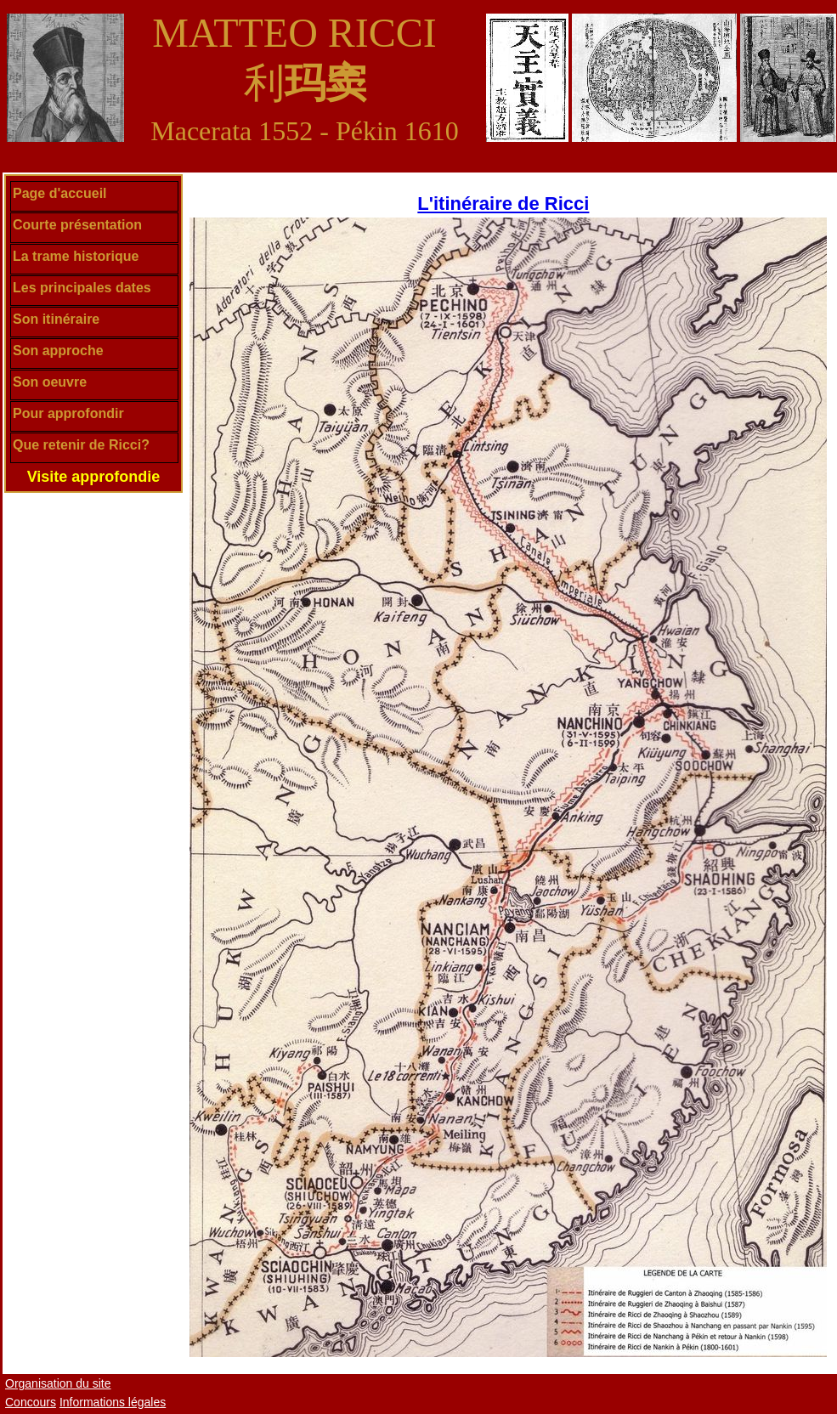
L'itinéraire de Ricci (503, 203)
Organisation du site (58, 1383)
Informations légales (112, 1402)
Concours (30, 1402)
